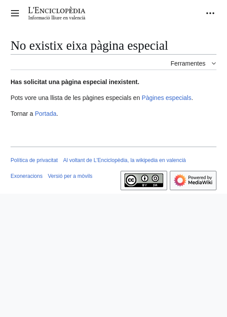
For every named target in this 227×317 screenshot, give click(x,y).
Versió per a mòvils (70, 176)
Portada (45, 113)
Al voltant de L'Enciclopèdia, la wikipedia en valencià (124, 160)
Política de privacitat (34, 160)
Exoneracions (27, 176)
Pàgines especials (166, 97)
